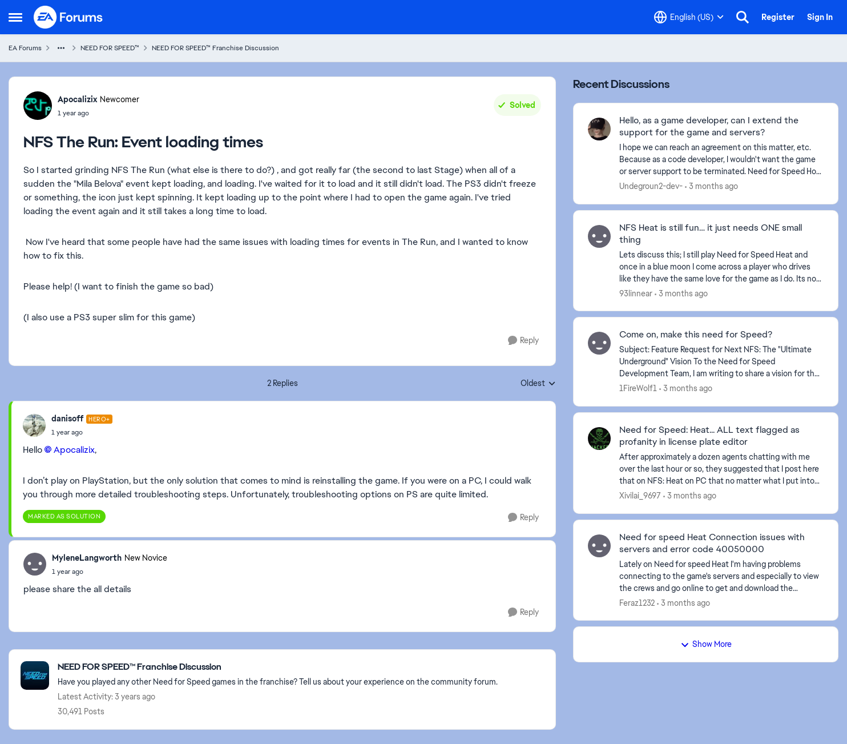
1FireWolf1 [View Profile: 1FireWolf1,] (638, 388)
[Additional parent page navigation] (61, 48)
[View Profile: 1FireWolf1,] (599, 343)
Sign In (820, 17)
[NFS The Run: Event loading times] (81, 432)
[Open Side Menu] (15, 17)
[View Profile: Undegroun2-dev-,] (599, 129)
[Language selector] (689, 17)
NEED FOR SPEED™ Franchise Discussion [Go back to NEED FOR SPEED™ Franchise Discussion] (215, 48)
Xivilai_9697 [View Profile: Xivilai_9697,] (640, 495)
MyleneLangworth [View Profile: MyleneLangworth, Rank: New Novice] (87, 558)
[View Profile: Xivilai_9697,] (599, 438)
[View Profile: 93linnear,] (599, 236)
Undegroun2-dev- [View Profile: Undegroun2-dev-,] (651, 186)
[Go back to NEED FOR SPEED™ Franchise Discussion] (278, 667)
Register (777, 17)
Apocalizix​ (74, 450)
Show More (706, 644)
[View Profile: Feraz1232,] (599, 545)
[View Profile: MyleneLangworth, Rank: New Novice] (34, 564)
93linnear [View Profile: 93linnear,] (635, 293)
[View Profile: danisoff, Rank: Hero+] (34, 425)
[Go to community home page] (68, 17)
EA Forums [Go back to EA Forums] (25, 48)
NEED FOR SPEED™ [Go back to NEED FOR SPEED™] (109, 48)
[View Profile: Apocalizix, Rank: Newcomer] (37, 105)
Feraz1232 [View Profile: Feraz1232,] (637, 602)
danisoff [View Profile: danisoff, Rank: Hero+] (67, 418)
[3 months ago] (711, 186)
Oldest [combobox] (538, 383)
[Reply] (523, 340)
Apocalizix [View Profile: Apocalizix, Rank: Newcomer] (77, 99)
